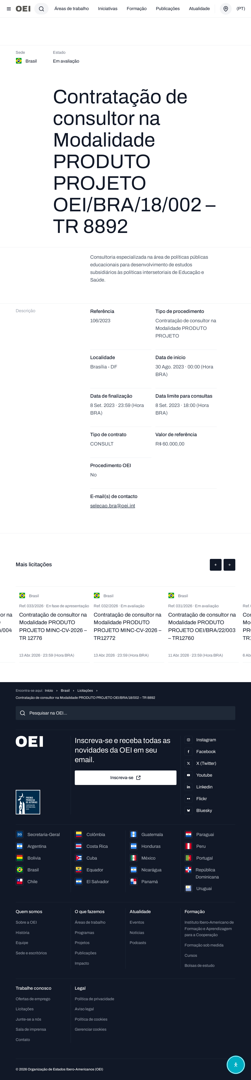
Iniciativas (107, 8)
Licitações (85, 690)
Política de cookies (91, 1019)
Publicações (168, 8)
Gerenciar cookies (90, 1029)
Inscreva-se (125, 778)
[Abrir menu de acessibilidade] (235, 1064)
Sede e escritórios (31, 953)
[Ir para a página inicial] (23, 9)
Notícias (137, 933)
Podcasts (138, 943)
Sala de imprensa (31, 1029)
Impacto (82, 963)
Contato (23, 1040)
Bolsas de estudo (199, 965)
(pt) (241, 8)
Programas (84, 933)
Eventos (137, 922)
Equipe (22, 943)
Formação (137, 8)
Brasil (65, 690)
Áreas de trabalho (71, 8)
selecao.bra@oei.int (112, 505)
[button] (216, 565)
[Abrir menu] (9, 9)
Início (49, 690)
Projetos (82, 943)
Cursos (191, 955)
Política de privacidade (94, 999)
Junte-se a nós (28, 1019)
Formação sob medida (204, 945)
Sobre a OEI (26, 922)
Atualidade (199, 8)
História (22, 933)
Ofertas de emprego (33, 999)
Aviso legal (84, 1009)
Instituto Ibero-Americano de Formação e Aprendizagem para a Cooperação (209, 928)
